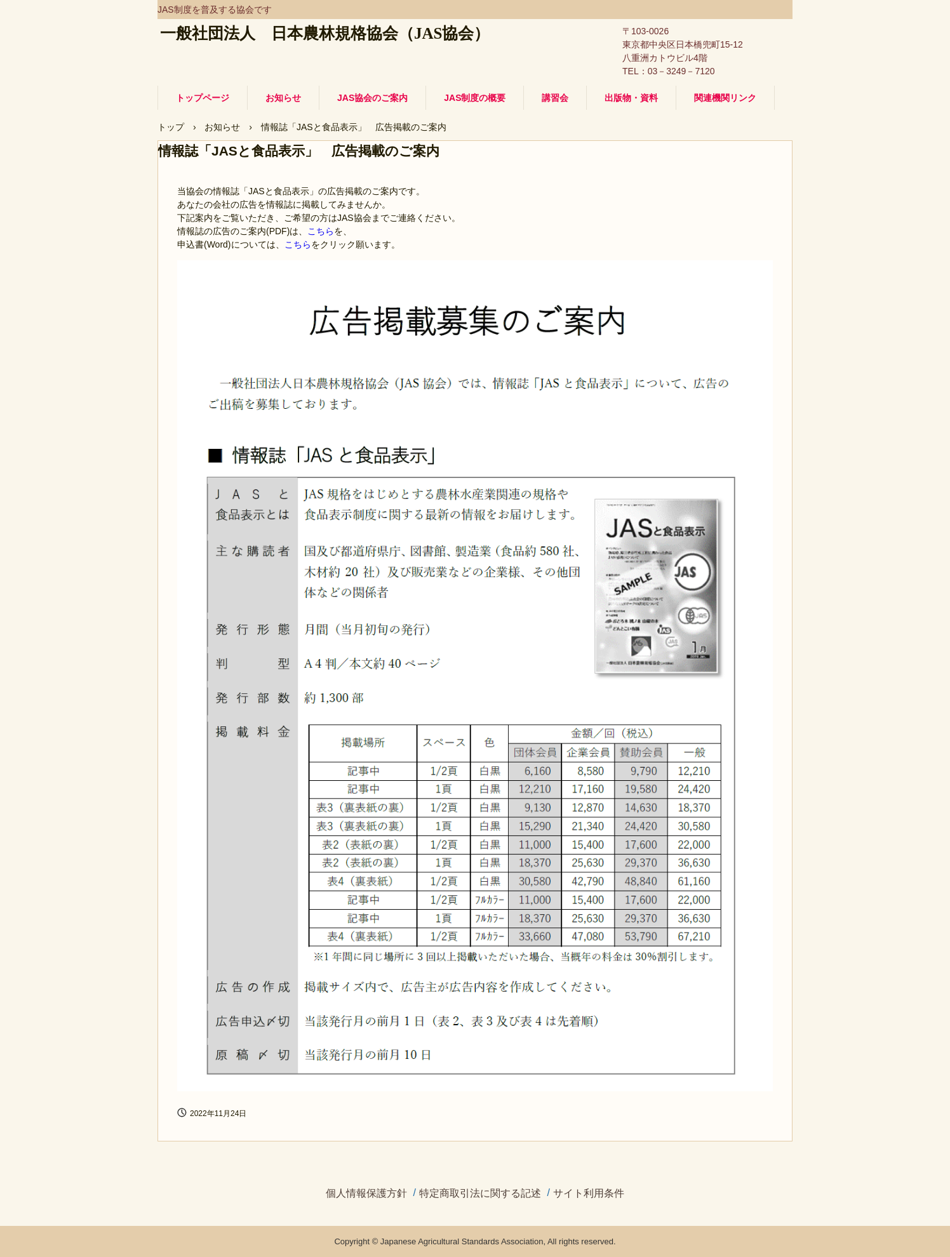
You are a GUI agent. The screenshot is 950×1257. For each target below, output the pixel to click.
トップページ (202, 98)
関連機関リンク (725, 98)
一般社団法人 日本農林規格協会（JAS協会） (325, 33)
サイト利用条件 (588, 1193)
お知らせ (283, 98)
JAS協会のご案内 (372, 98)
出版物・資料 (631, 98)
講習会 (555, 98)
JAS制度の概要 (474, 98)
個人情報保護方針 (366, 1193)
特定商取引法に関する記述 (480, 1193)
